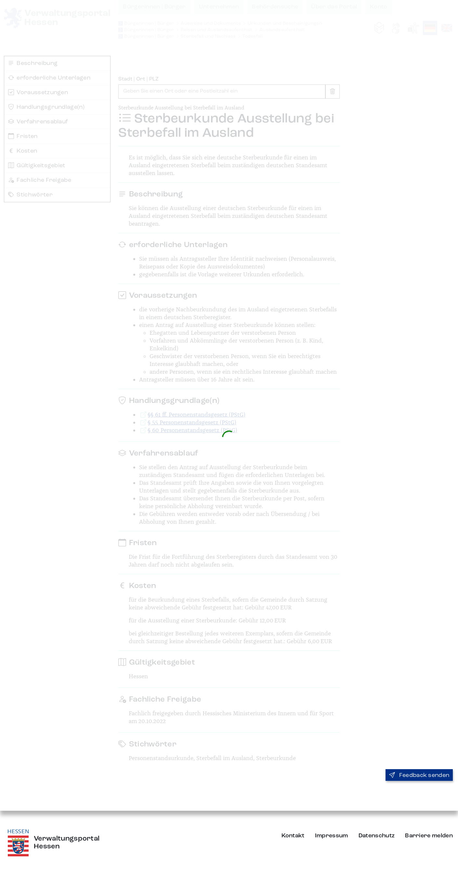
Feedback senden (419, 775)
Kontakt (293, 836)
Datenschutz (377, 836)
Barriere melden (429, 836)
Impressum (331, 836)
